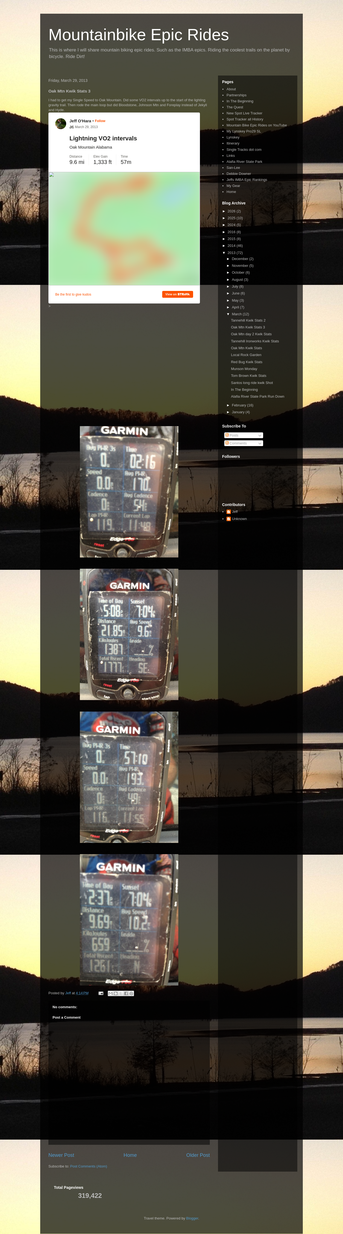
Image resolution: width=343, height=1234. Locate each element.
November (240, 266)
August (238, 280)
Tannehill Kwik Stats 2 (248, 320)
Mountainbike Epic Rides (138, 34)
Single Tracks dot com (243, 150)
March (237, 314)
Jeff (235, 512)
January (239, 412)
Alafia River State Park (244, 162)
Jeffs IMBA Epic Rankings (246, 180)
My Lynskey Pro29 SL (243, 131)
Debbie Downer (238, 174)
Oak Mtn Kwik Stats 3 (248, 327)
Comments (236, 443)
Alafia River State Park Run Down (257, 396)
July (235, 286)
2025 (232, 218)
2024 (232, 225)
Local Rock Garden (246, 355)
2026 (232, 211)
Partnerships (236, 95)
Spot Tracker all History (244, 119)
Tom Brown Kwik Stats (248, 376)
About (231, 89)
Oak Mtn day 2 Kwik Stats (251, 334)
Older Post (198, 1155)
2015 (232, 239)
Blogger (192, 1218)
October (239, 272)
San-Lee (233, 168)
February (239, 405)
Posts (232, 435)
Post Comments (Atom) (88, 1166)
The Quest (234, 107)
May (236, 300)
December (240, 259)
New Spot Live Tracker (244, 113)
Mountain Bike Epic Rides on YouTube (256, 125)
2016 (232, 232)
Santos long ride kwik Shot (252, 383)
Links (230, 156)
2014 (232, 246)
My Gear (233, 186)
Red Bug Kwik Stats (246, 362)
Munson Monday (244, 369)
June (236, 293)
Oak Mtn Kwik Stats (246, 348)
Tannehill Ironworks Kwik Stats (255, 341)
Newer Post (61, 1155)
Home (130, 1155)
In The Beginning (239, 101)
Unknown (239, 519)
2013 (232, 253)
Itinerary (232, 143)
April (236, 307)
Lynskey (232, 137)
